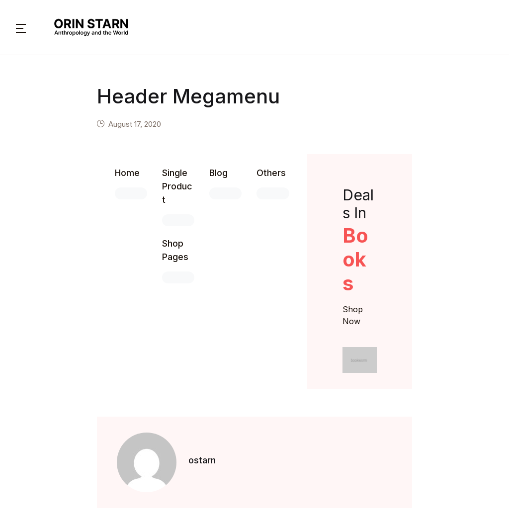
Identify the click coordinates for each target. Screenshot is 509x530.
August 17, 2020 (134, 124)
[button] (21, 27)
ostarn (202, 460)
